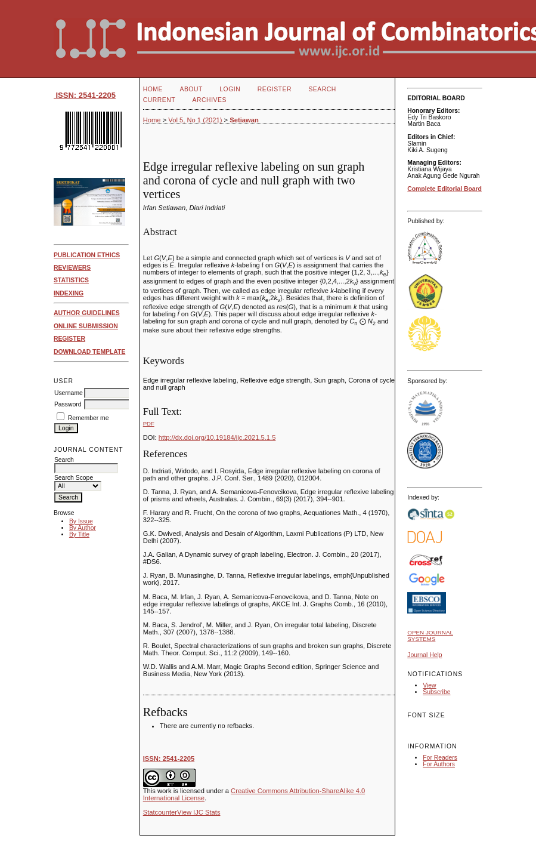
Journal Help (424, 655)
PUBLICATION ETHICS (87, 255)
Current (159, 100)
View (429, 685)
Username (68, 393)
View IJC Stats (199, 812)
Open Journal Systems (430, 635)
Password (68, 404)
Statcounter (160, 812)
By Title (79, 534)
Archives (210, 100)
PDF (148, 423)
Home (153, 89)
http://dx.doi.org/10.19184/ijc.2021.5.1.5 (217, 437)
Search (322, 89)
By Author (82, 528)
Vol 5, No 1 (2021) (195, 120)
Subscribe (436, 692)
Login (229, 89)
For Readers (440, 757)
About (190, 89)
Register (275, 89)
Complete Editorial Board (444, 189)
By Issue (81, 521)
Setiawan (244, 120)
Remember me (88, 418)
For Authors (439, 764)
